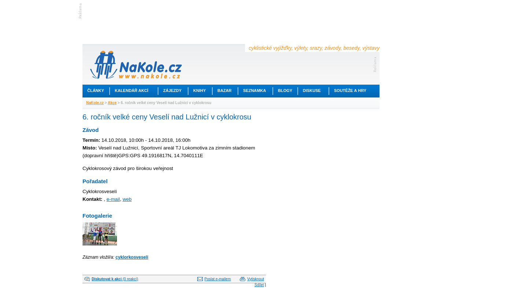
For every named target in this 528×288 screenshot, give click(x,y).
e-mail (113, 199)
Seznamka (254, 90)
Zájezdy (172, 90)
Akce (112, 103)
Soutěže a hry (350, 90)
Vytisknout (255, 279)
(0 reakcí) (115, 279)
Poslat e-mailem (218, 279)
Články (95, 90)
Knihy (199, 90)
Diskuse (312, 90)
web (127, 199)
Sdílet (259, 285)
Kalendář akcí (131, 90)
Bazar (224, 90)
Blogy (285, 90)
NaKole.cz (95, 103)
